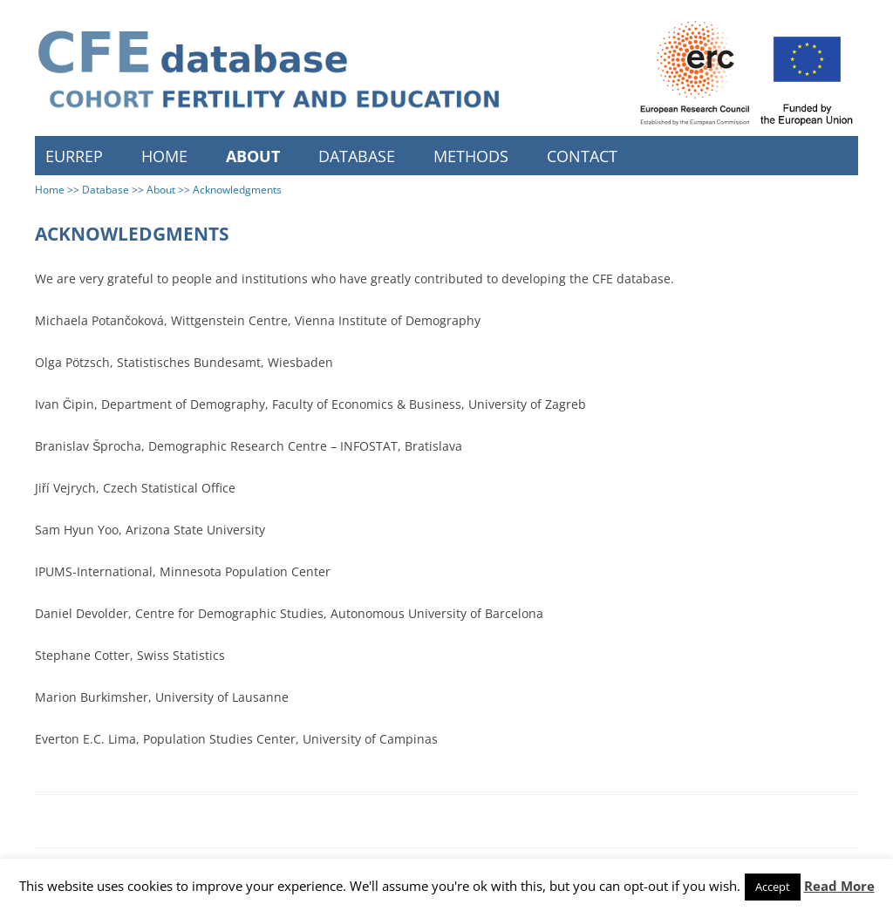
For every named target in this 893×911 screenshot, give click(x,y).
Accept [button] (772, 886)
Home (164, 156)
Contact (582, 156)
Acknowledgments (237, 189)
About (253, 156)
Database (356, 156)
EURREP (74, 156)
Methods (470, 156)
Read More (839, 885)
